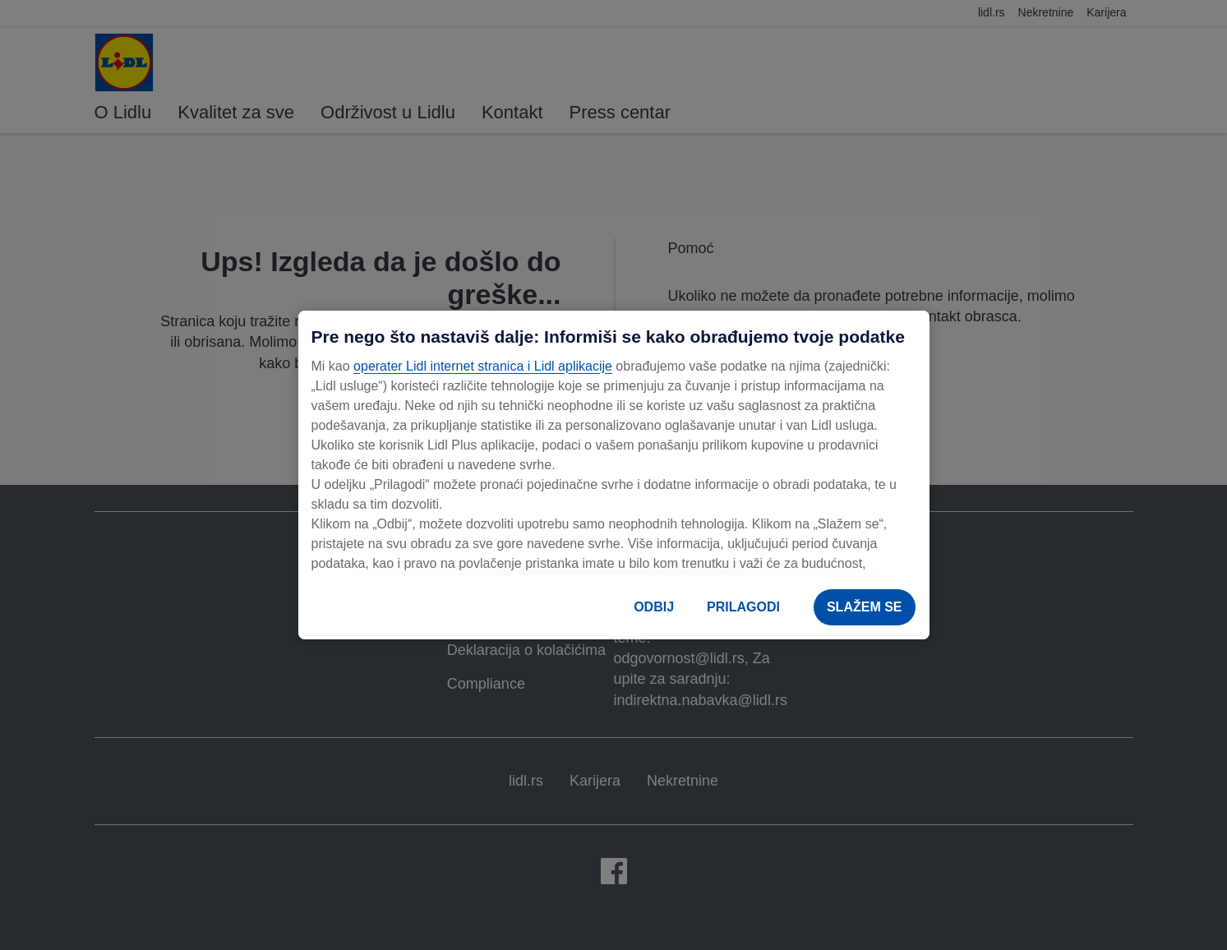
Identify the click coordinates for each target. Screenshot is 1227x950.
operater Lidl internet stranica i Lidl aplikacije (482, 366)
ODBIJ (654, 607)
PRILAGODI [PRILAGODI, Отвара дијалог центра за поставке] (743, 607)
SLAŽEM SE (864, 607)
